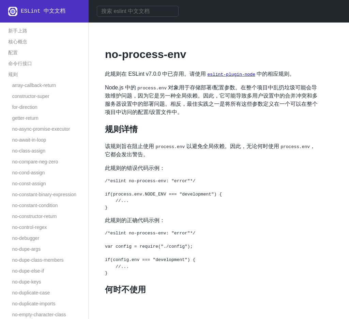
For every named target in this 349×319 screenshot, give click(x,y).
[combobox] (138, 11)
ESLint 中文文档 (43, 11)
